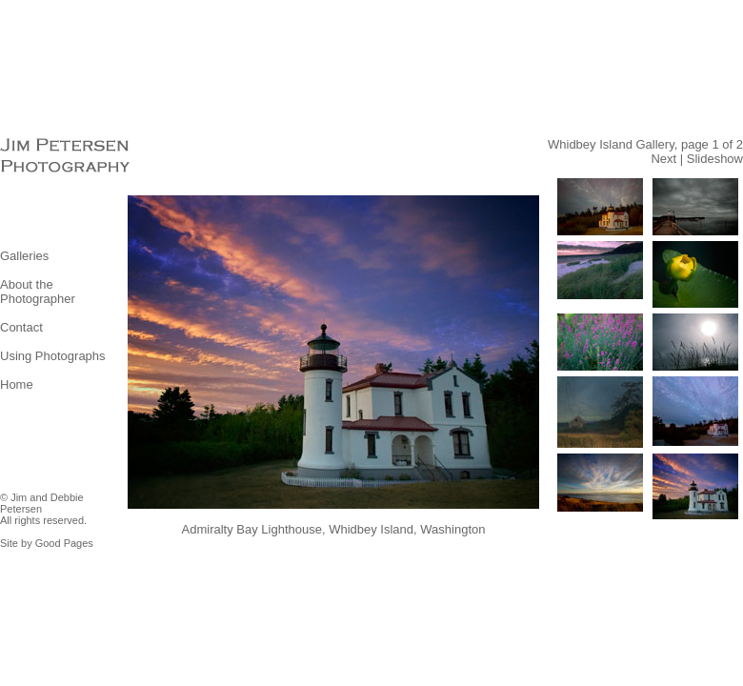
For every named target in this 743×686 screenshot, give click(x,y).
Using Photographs (53, 356)
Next (663, 158)
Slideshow (715, 158)
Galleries (24, 256)
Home (16, 384)
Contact (21, 327)
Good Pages (64, 543)
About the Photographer (37, 291)
